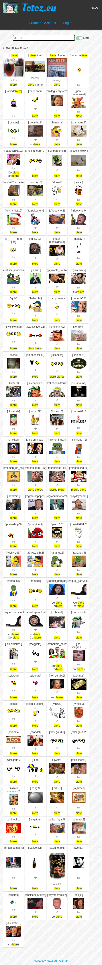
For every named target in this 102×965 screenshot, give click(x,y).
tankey (13, 80)
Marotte (35, 77)
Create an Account (42, 23)
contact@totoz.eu (45, 960)
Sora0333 (57, 884)
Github (63, 960)
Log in (67, 23)
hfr (78, 85)
